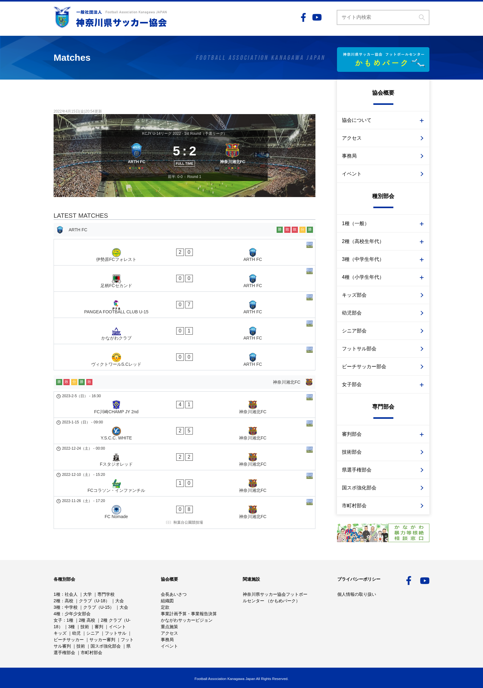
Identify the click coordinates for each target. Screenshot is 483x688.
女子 (58, 620)
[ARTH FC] (134, 161)
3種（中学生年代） (363, 259)
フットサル (115, 633)
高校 (69, 600)
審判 (99, 626)
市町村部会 (354, 505)
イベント (352, 173)
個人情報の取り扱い (356, 594)
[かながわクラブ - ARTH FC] (184, 309)
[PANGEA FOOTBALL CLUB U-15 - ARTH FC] (184, 293)
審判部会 (352, 434)
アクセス (352, 138)
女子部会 (352, 384)
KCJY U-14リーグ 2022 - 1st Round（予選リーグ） (184, 133)
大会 (119, 600)
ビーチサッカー (69, 639)
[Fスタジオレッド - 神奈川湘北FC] (184, 395)
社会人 (71, 594)
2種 (57, 600)
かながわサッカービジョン (187, 620)
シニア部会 (354, 330)
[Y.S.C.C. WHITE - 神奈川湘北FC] (184, 380)
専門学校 (106, 594)
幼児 (76, 633)
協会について (356, 120)
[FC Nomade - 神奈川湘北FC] (184, 429)
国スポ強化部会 (359, 487)
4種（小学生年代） (363, 277)
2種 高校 (87, 620)
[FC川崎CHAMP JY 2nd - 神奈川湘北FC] (184, 364)
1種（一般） (355, 223)
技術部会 (352, 452)
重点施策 (169, 626)
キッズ (60, 633)
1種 (57, 594)
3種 (57, 607)
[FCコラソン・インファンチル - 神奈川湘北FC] (184, 411)
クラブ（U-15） (98, 607)
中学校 (71, 607)
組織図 (167, 600)
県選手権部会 (356, 469)
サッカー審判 (102, 639)
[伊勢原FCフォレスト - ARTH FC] (184, 262)
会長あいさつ (174, 594)
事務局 (349, 156)
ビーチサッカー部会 (364, 366)
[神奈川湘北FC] (234, 161)
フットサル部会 (359, 348)
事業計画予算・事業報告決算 (189, 613)
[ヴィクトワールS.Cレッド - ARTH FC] (184, 325)
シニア (92, 633)
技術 (84, 626)
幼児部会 (352, 312)
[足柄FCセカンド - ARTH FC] (184, 278)
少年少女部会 (78, 613)
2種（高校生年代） (363, 241)
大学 (87, 594)
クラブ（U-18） (94, 600)
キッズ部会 (354, 295)
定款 (165, 607)
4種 (57, 613)
